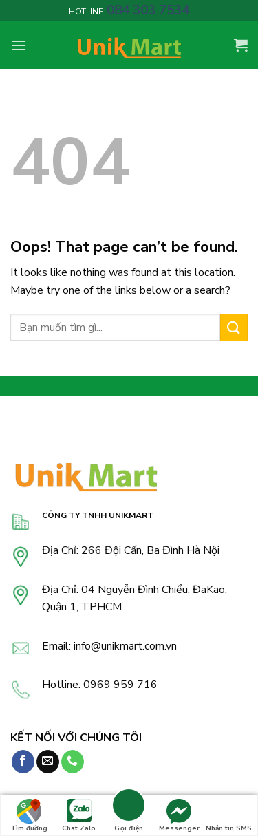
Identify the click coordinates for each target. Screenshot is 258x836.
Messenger (179, 816)
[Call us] (72, 761)
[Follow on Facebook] (23, 761)
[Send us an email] (47, 761)
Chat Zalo (79, 816)
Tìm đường (28, 816)
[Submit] (234, 327)
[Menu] (18, 45)
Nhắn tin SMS (229, 816)
